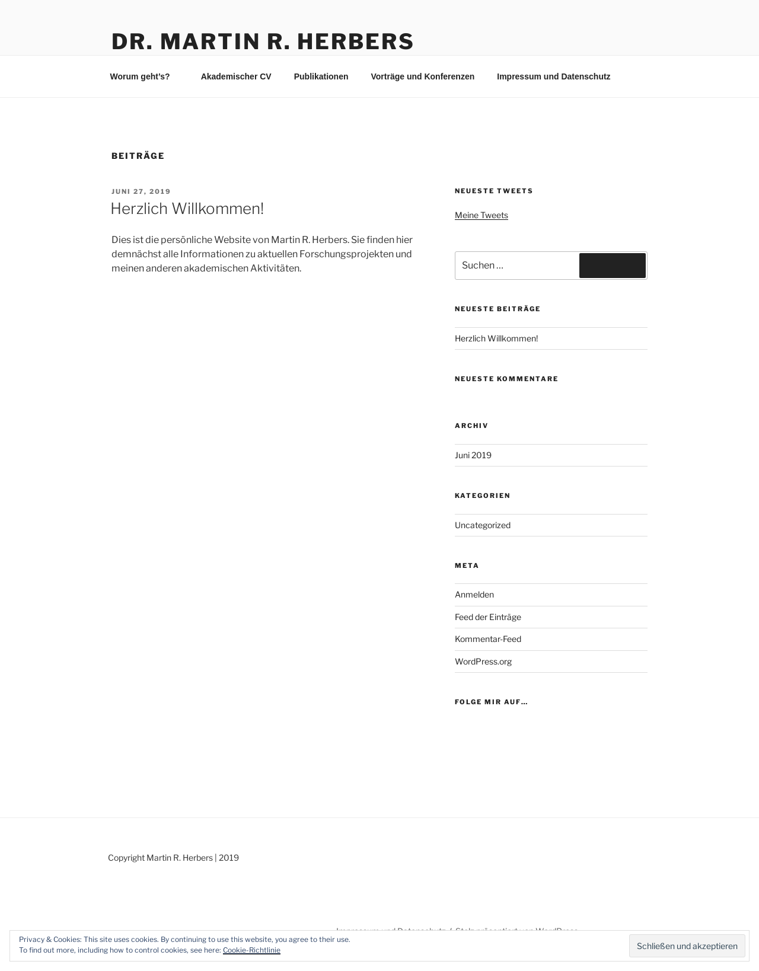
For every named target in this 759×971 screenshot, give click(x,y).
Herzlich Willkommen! (187, 208)
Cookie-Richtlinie (251, 950)
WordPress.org (483, 661)
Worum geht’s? (145, 76)
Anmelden (474, 594)
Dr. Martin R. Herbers (262, 41)
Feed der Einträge (488, 617)
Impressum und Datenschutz (553, 76)
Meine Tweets (481, 215)
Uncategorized (483, 525)
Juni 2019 (473, 455)
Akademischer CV (236, 76)
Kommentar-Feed (488, 639)
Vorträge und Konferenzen (422, 76)
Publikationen (321, 76)
